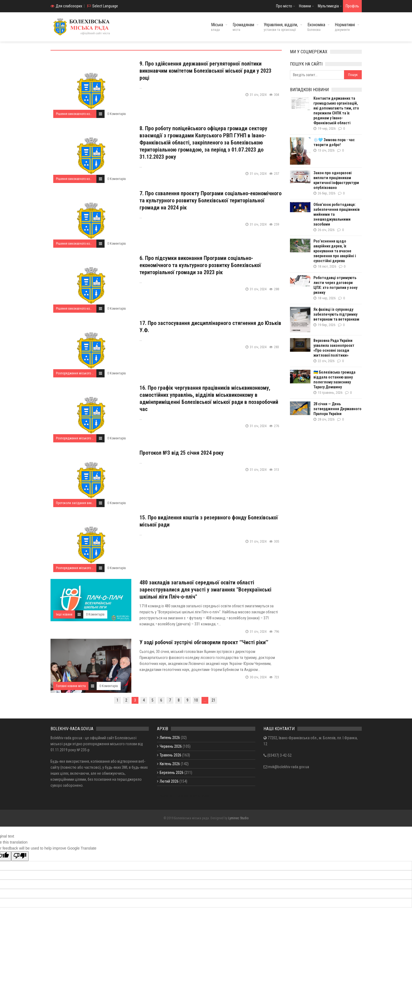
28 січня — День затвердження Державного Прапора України (337, 409)
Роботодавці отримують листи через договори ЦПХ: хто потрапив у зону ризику (335, 285)
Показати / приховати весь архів (183, 796)
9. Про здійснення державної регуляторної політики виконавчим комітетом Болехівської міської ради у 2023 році (205, 70)
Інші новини (64, 614)
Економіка (316, 27)
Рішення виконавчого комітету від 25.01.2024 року (91, 114)
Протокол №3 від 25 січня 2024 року (182, 452)
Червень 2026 (171, 746)
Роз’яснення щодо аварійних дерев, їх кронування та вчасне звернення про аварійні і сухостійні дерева (334, 251)
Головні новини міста (71, 686)
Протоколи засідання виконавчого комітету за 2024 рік (95, 503)
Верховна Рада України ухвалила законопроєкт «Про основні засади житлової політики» (333, 347)
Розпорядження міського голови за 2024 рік (87, 373)
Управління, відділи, (281, 27)
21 (213, 700)
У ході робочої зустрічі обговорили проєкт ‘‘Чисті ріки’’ (204, 642)
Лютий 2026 (169, 781)
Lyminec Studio (238, 818)
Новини (305, 6)
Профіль (352, 6)
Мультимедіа (328, 6)
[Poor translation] (20, 856)
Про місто (284, 6)
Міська (217, 27)
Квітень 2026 (170, 764)
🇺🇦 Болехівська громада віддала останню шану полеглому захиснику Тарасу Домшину (334, 379)
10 (196, 700)
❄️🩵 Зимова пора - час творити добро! (334, 142)
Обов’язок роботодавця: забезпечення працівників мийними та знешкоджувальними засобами (336, 214)
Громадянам (243, 27)
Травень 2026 (170, 755)
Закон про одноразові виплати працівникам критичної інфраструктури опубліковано (336, 180)
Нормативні (345, 27)
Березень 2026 (171, 772)
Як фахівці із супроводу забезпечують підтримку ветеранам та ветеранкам (336, 314)
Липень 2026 (170, 737)
